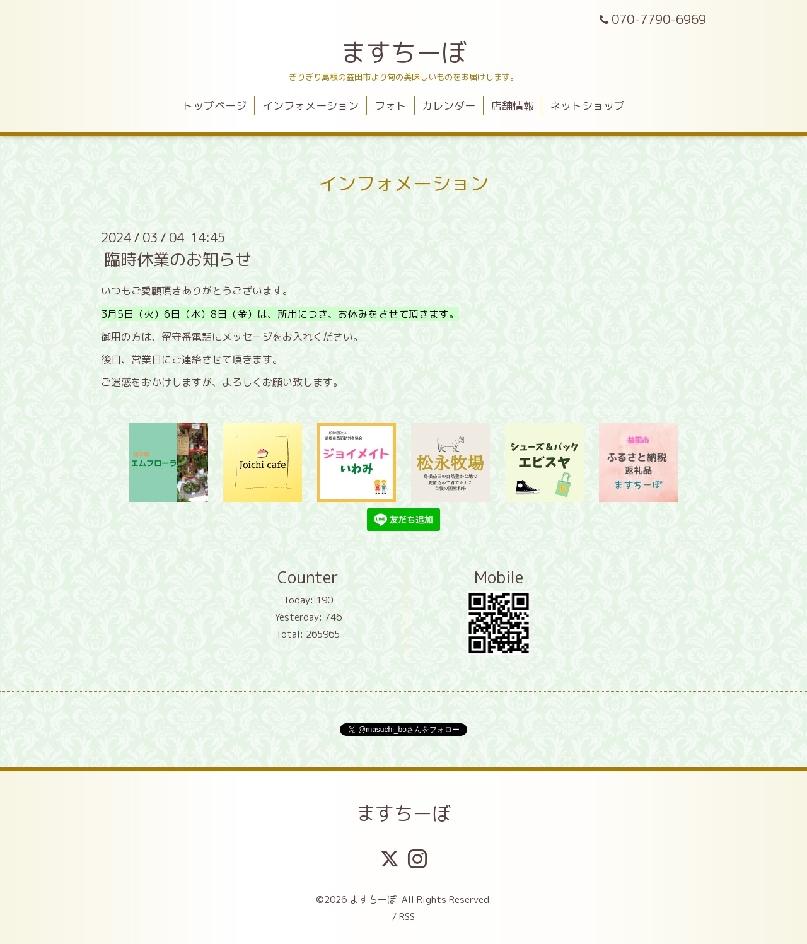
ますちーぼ (403, 52)
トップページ (214, 105)
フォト (390, 105)
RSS (407, 916)
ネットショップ (587, 105)
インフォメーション (310, 105)
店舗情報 (512, 105)
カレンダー (448, 105)
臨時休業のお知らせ (178, 259)
